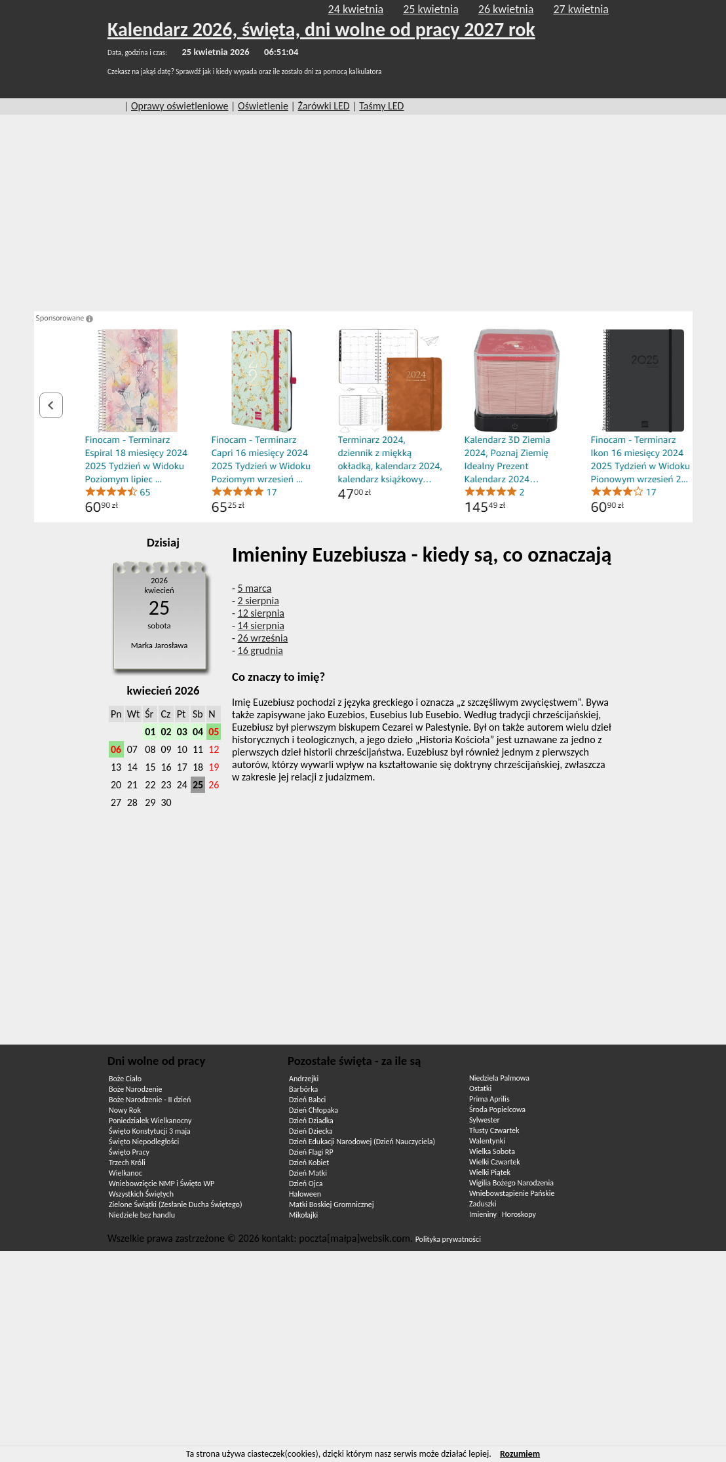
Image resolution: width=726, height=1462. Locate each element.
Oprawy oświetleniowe (180, 106)
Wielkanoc (125, 1173)
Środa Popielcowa (497, 1109)
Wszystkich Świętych (141, 1194)
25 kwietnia (431, 9)
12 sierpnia (261, 613)
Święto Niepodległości (144, 1141)
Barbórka (303, 1089)
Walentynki (487, 1140)
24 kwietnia (356, 9)
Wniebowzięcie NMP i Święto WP (161, 1183)
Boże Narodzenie (135, 1089)
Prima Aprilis (489, 1099)
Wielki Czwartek (494, 1161)
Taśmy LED (381, 106)
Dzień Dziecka (311, 1131)
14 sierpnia (261, 625)
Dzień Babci (307, 1099)
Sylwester (484, 1120)
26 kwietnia (506, 9)
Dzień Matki (308, 1173)
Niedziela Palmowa (499, 1078)
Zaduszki (482, 1203)
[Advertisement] (363, 213)
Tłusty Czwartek (494, 1130)
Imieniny (483, 1214)
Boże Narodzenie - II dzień (150, 1099)
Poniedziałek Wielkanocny (150, 1120)
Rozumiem (520, 1453)
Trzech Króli (127, 1162)
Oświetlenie (263, 106)
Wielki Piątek (489, 1172)
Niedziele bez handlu (142, 1215)
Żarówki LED (324, 106)
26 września (263, 638)
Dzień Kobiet (309, 1162)
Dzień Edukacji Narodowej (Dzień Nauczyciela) (362, 1141)
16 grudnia (261, 650)
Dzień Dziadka (311, 1120)
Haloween (305, 1194)
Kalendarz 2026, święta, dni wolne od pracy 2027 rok (321, 29)
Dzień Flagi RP (311, 1152)
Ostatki (480, 1088)
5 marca (255, 588)
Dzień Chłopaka (313, 1110)
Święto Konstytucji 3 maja (150, 1131)
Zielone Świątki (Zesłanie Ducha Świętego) (175, 1204)
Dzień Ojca (305, 1183)
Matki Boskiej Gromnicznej (331, 1204)
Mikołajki (303, 1215)
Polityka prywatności (448, 1239)
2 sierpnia (258, 600)
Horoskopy (519, 1214)
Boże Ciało (125, 1078)
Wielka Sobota (492, 1151)
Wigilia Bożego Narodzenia (511, 1182)
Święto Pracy (129, 1152)
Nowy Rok (125, 1110)
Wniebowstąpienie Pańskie (511, 1193)
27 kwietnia (581, 9)
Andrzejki (303, 1078)
